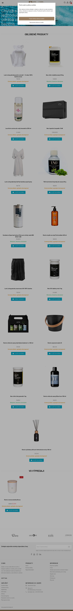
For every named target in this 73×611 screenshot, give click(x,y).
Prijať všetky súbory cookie (36, 18)
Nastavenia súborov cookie (36, 22)
